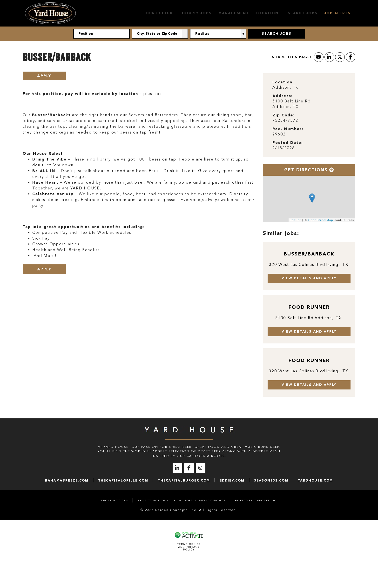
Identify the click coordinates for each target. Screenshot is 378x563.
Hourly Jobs (197, 13)
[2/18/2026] (309, 148)
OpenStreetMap (320, 220)
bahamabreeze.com (66, 480)
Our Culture (160, 13)
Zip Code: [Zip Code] (283, 115)
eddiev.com (232, 480)
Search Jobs (302, 13)
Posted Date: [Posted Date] (287, 142)
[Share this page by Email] (319, 57)
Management (233, 13)
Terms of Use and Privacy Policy (189, 547)
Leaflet (295, 220)
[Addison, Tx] (309, 87)
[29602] (309, 134)
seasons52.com (271, 480)
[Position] (101, 34)
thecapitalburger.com (184, 480)
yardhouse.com (315, 480)
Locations (268, 13)
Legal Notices (114, 500)
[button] (185, 34)
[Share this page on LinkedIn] (329, 57)
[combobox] (160, 34)
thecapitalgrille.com (123, 480)
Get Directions (309, 170)
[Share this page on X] (340, 57)
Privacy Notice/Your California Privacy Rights (181, 500)
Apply (44, 76)
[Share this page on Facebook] (350, 57)
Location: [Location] (283, 82)
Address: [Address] (282, 96)
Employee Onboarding (256, 500)
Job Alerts (337, 13)
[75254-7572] (309, 120)
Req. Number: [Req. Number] (287, 129)
